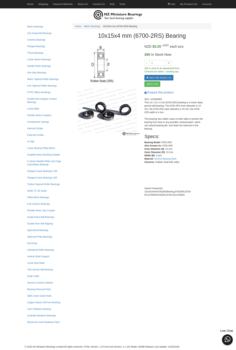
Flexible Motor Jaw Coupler (41, 210)
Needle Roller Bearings (39, 66)
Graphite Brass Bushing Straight (43, 154)
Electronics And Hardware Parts (43, 322)
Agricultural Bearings (37, 230)
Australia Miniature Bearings (41, 315)
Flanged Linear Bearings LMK (42, 171)
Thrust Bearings (35, 53)
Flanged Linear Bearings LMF (42, 177)
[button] (227, 339)
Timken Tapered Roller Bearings (43, 184)
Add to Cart (152, 84)
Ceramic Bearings (36, 39)
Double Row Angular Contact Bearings (42, 100)
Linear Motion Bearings (39, 59)
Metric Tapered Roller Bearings (43, 79)
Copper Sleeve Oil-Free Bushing (43, 302)
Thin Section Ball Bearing (40, 269)
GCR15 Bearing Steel (165, 158)
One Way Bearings (36, 72)
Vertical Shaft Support (38, 256)
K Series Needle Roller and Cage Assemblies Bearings (44, 163)
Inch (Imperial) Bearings (39, 33)
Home (78, 26)
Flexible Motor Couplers (39, 115)
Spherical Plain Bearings (39, 236)
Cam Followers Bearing (39, 309)
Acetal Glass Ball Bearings (40, 217)
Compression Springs (38, 121)
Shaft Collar (33, 276)
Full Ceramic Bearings (38, 204)
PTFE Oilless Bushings (39, 92)
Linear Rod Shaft (35, 263)
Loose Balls (33, 108)
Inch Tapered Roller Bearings (42, 85)
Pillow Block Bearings (38, 197)
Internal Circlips (35, 128)
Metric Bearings (35, 26)
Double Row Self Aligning (40, 223)
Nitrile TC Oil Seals (37, 190)
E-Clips (31, 141)
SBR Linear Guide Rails (39, 296)
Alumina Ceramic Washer (40, 282)
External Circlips (35, 135)
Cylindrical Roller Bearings (40, 250)
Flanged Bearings (36, 46)
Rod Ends (32, 243)
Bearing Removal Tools (39, 289)
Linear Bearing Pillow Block (41, 148)
